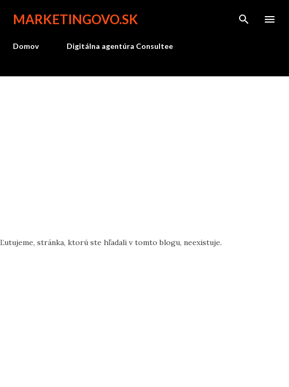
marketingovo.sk (75, 19)
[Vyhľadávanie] (243, 19)
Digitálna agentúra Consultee (120, 46)
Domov (26, 46)
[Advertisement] (144, 157)
